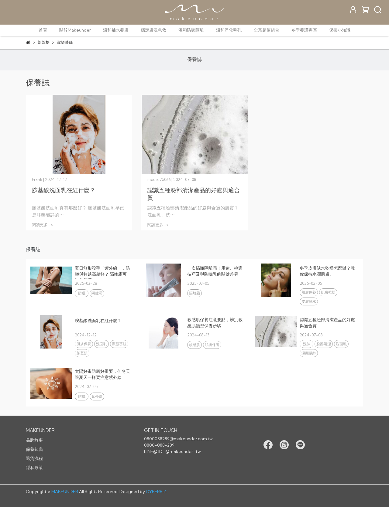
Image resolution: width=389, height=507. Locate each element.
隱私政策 (34, 467)
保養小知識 (339, 30)
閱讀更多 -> (42, 224)
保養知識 (34, 449)
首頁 (43, 30)
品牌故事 (34, 440)
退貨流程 (34, 458)
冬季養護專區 (304, 30)
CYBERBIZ (156, 491)
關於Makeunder (75, 30)
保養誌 (194, 59)
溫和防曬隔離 (191, 30)
